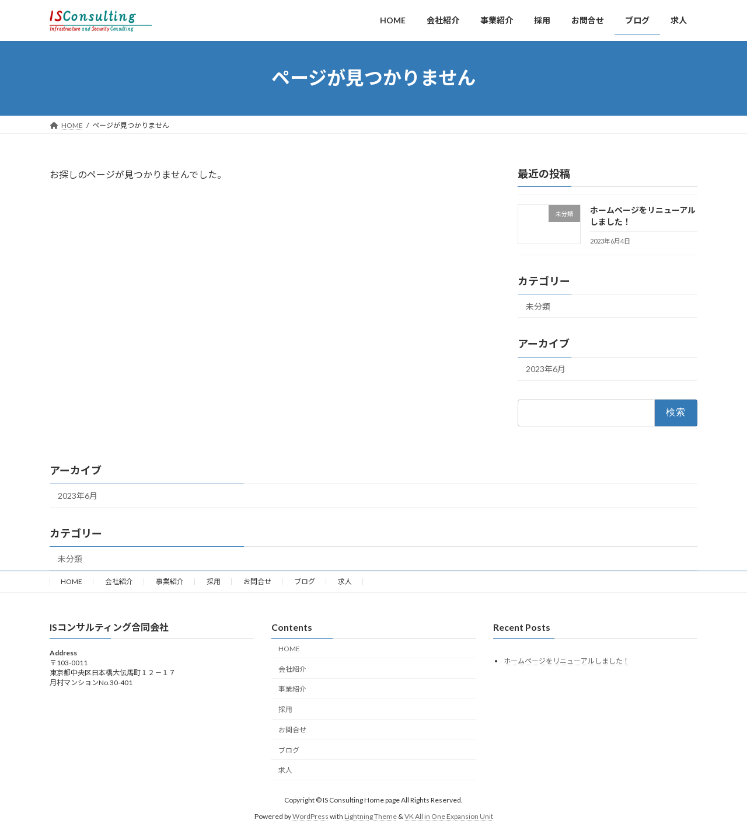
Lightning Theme (370, 816)
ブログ (304, 581)
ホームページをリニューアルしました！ (567, 660)
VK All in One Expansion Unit (448, 816)
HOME (71, 581)
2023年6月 (546, 369)
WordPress (310, 816)
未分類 (538, 306)
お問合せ (257, 581)
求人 (345, 581)
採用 (214, 581)
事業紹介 (170, 581)
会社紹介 (119, 581)
